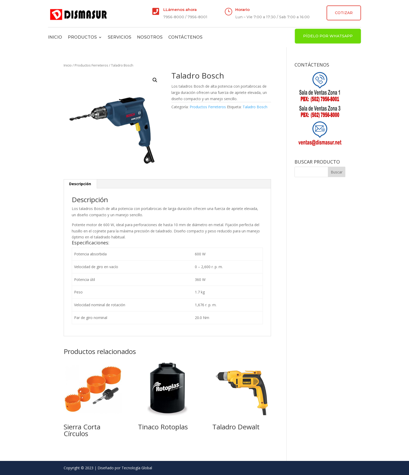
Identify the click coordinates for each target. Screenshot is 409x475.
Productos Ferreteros (91, 65)
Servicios (119, 37)
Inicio (55, 37)
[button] (155, 80)
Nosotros (150, 37)
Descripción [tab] (80, 183)
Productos (82, 37)
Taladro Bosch (255, 106)
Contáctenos (185, 37)
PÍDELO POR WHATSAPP (328, 36)
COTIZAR (344, 12)
